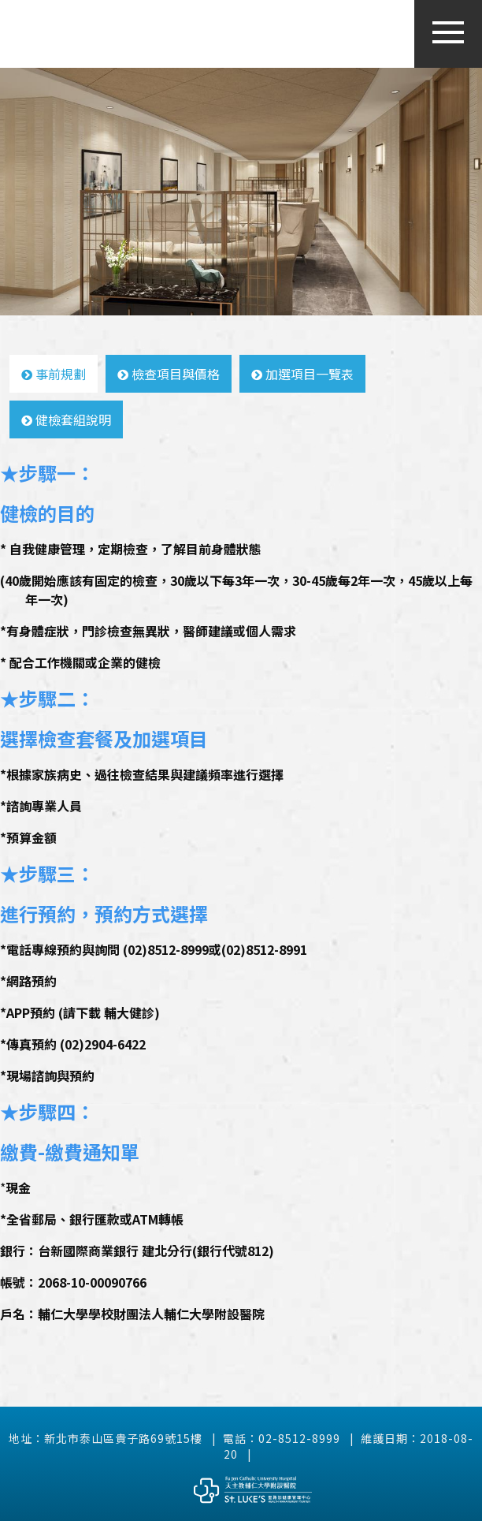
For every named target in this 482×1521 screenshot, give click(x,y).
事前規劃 (53, 373)
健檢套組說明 (66, 419)
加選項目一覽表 (302, 373)
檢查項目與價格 (168, 373)
